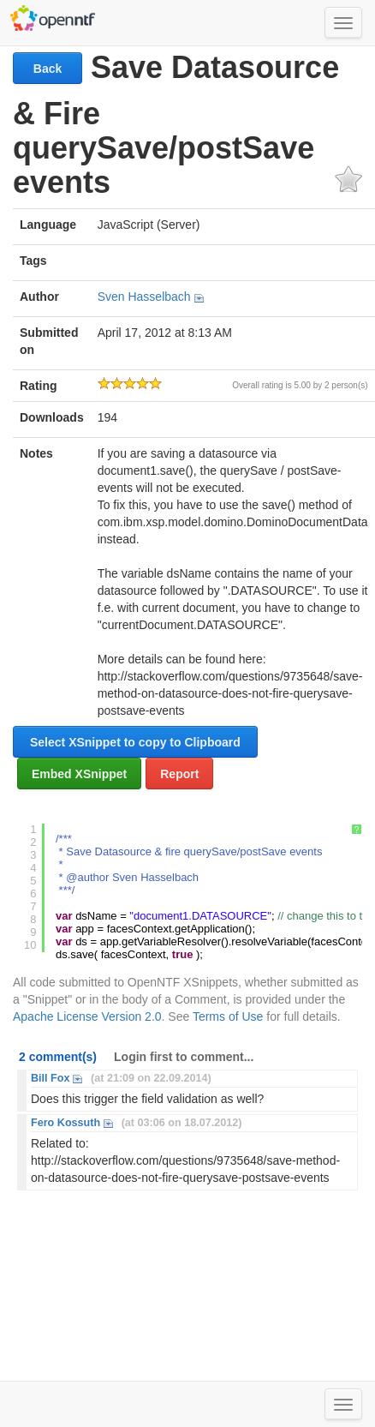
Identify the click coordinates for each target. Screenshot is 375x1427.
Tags (33, 260)
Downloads (52, 417)
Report (179, 774)
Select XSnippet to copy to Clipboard (135, 742)
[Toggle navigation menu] (343, 23)
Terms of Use (228, 1016)
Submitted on (49, 341)
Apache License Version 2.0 (87, 1016)
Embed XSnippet (79, 774)
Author (39, 296)
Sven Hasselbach (144, 296)
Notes (36, 453)
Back (47, 68)
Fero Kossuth (65, 1123)
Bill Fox (50, 1078)
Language (48, 224)
